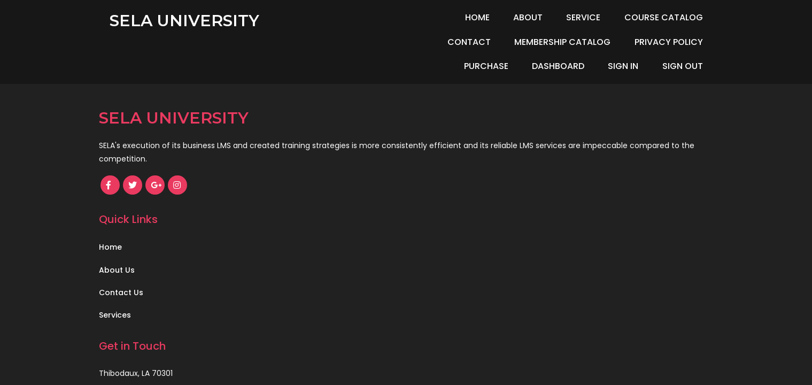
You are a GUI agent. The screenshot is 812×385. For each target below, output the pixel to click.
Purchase (550, 42)
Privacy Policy (470, 42)
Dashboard (622, 42)
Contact (681, 17)
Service (516, 17)
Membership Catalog (364, 42)
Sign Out (682, 66)
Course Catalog (596, 17)
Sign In (687, 42)
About (461, 17)
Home (410, 17)
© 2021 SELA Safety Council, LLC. (167, 252)
